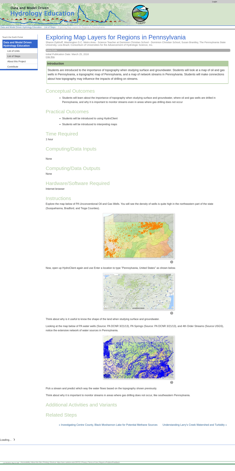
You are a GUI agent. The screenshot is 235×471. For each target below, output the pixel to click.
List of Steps (49, 27)
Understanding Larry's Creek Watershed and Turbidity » (195, 424)
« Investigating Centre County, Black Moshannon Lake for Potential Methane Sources (108, 424)
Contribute (12, 66)
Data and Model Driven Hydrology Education (21, 27)
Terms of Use (93, 462)
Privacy (84, 462)
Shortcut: (53, 462)
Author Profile (51, 50)
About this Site (36, 462)
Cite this (50, 57)
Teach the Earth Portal (12, 37)
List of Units (13, 51)
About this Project (16, 61)
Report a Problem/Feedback (109, 462)
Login (214, 2)
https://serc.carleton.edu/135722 (68, 462)
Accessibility (25, 462)
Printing (46, 462)
